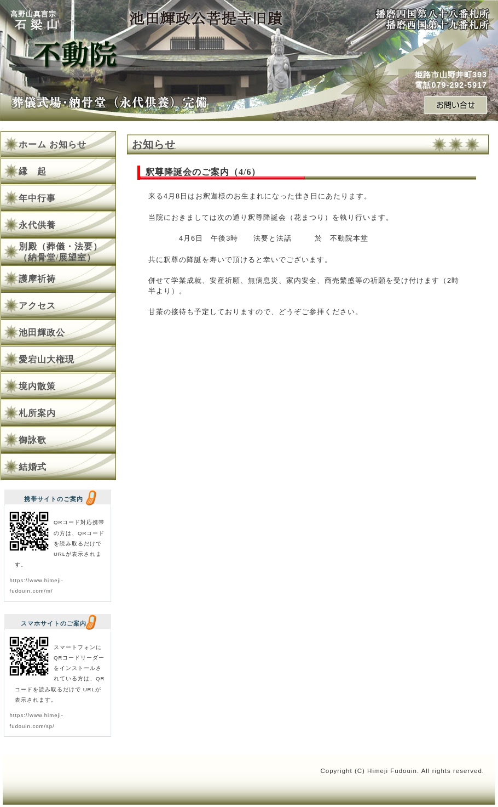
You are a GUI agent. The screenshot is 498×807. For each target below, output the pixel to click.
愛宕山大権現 (46, 359)
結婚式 (33, 466)
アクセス (37, 305)
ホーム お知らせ (52, 144)
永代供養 (37, 225)
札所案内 (37, 413)
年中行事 (37, 198)
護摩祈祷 (37, 278)
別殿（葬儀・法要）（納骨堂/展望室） (60, 252)
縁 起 (33, 171)
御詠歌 (33, 440)
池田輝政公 (42, 332)
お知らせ (154, 144)
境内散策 (37, 386)
